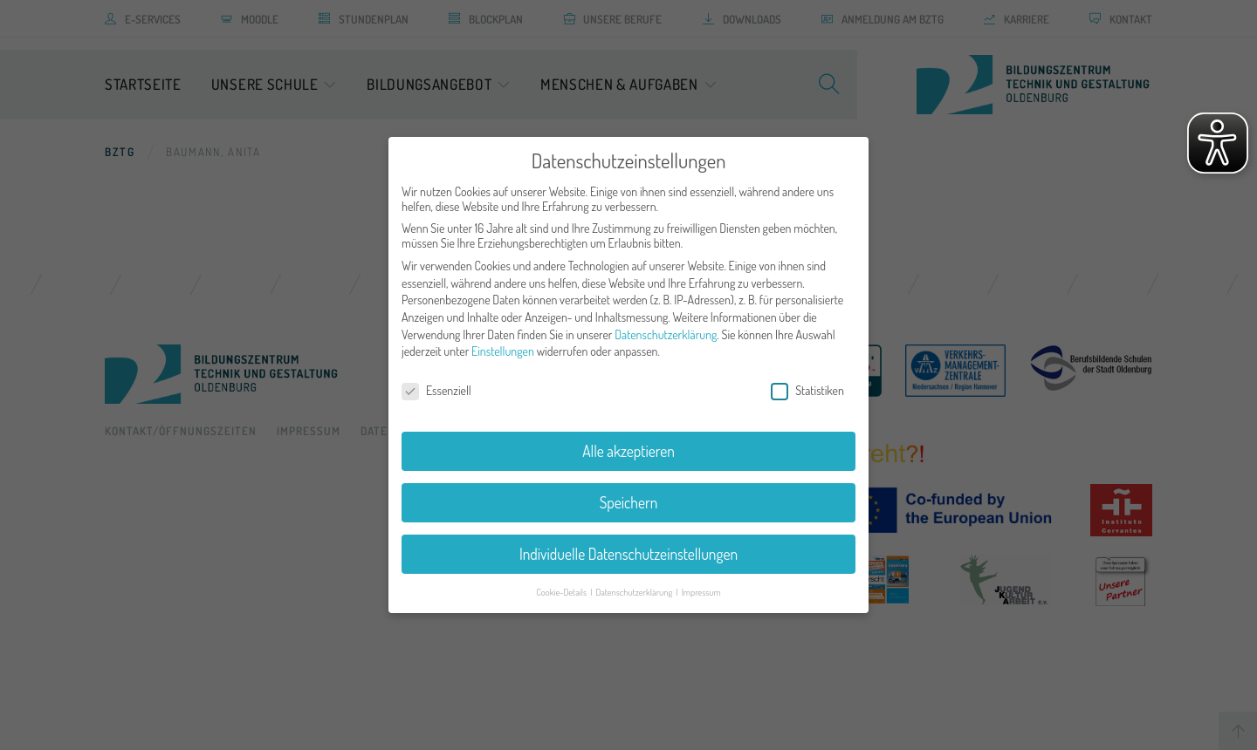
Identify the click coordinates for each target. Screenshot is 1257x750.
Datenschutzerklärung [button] (634, 591)
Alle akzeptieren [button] (628, 450)
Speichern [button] (629, 502)
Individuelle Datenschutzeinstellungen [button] (628, 553)
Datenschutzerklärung (666, 334)
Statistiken (807, 390)
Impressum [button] (701, 591)
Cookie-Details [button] (562, 591)
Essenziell (436, 390)
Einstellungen (502, 351)
